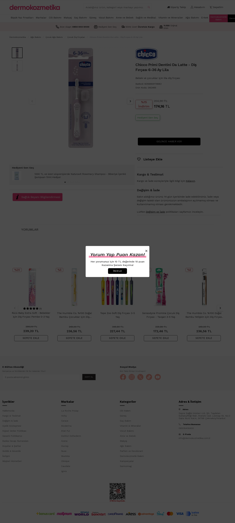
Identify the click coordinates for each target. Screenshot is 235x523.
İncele (117, 271)
